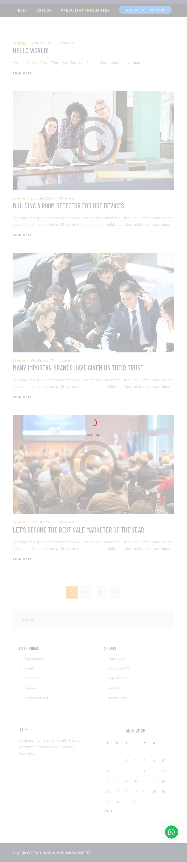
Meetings (32, 678)
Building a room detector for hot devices (68, 205)
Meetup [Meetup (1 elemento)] (75, 740)
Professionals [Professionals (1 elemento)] (47, 746)
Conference (34, 658)
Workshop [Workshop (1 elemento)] (27, 753)
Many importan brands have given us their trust (78, 367)
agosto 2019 (118, 678)
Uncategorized (36, 698)
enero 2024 (118, 658)
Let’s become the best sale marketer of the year (78, 529)
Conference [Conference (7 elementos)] (45, 740)
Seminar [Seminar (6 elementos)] (67, 746)
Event (29, 668)
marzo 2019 (118, 698)
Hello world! (31, 50)
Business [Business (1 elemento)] (26, 740)
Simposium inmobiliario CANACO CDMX (65, 852)
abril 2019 (116, 688)
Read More (22, 73)
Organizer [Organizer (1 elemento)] (26, 746)
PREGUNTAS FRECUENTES (85, 10)
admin (21, 43)
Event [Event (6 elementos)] (61, 740)
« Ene (107, 810)
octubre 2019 (119, 668)
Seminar (31, 688)
